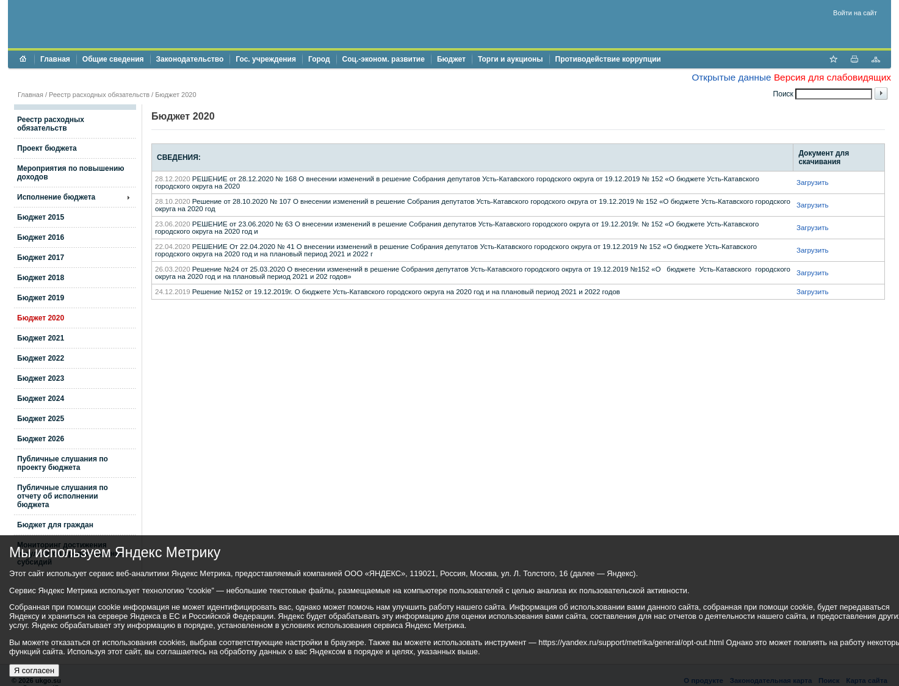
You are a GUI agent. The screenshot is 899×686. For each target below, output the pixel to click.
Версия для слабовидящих (832, 77)
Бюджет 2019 (40, 298)
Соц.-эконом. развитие (383, 59)
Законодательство (190, 59)
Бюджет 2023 (40, 378)
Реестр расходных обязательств (99, 94)
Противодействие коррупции (608, 59)
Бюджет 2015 (40, 217)
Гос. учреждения (266, 59)
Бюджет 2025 (40, 418)
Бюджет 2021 (40, 338)
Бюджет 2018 (40, 277)
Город (319, 59)
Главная (55, 59)
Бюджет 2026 (40, 439)
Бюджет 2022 (40, 358)
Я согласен (34, 670)
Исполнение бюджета (56, 197)
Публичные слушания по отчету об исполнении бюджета (62, 496)
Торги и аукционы (510, 59)
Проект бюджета (47, 148)
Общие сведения (113, 59)
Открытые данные (731, 77)
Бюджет (451, 59)
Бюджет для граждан (55, 525)
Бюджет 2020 (40, 318)
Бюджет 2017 (40, 257)
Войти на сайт (855, 12)
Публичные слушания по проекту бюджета (62, 463)
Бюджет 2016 (40, 237)
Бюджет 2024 (40, 398)
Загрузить (812, 182)
